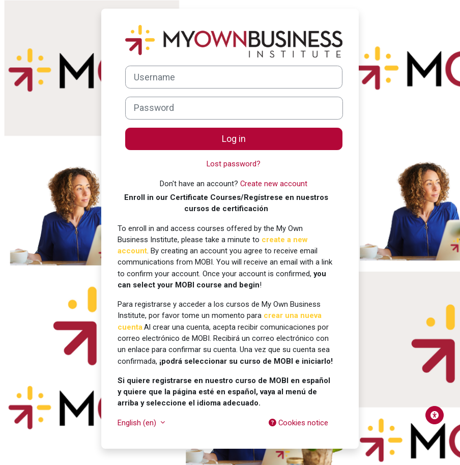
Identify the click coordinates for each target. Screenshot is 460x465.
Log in (234, 139)
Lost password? (234, 163)
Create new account (273, 183)
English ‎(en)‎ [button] (138, 422)
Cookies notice (298, 422)
